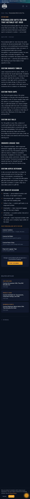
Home (2, 13)
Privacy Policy (13, 493)
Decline (4, 496)
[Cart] (23, 6)
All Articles (5, 319)
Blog (7, 13)
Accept (11, 496)
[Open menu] (26, 6)
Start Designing (15, 263)
